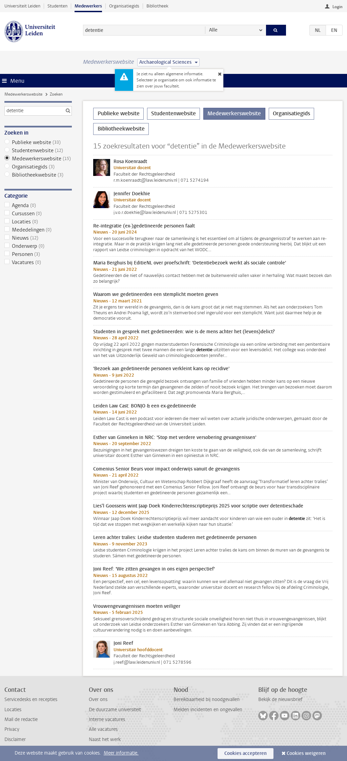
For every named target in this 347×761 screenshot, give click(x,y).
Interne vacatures (107, 719)
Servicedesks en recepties (30, 699)
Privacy (11, 729)
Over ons (98, 699)
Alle (213, 30)
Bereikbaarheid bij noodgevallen (207, 699)
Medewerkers (88, 6)
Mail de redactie (21, 719)
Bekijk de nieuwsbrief (280, 699)
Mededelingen (38, 230)
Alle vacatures (103, 729)
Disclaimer (15, 739)
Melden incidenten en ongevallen (208, 709)
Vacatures (38, 262)
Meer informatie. (121, 753)
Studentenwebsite (38, 150)
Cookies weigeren (306, 753)
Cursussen (38, 213)
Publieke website (38, 142)
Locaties (38, 221)
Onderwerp (38, 246)
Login (337, 6)
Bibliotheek (157, 6)
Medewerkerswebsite (23, 94)
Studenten (57, 6)
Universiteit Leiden (22, 6)
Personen (38, 254)
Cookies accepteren (245, 753)
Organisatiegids (124, 6)
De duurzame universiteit (115, 709)
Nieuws (38, 238)
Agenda (38, 205)
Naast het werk (105, 739)
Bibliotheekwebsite (38, 175)
